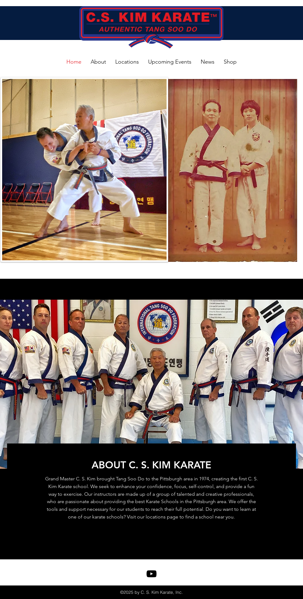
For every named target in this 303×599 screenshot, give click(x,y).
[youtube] (151, 574)
